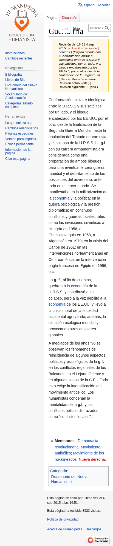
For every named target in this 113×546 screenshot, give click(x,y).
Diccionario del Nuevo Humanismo (70, 479)
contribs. (65, 52)
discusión (90, 48)
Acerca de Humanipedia (64, 529)
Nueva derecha (92, 459)
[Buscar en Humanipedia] (99, 28)
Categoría (58, 471)
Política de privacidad (62, 519)
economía (61, 198)
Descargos (93, 529)
